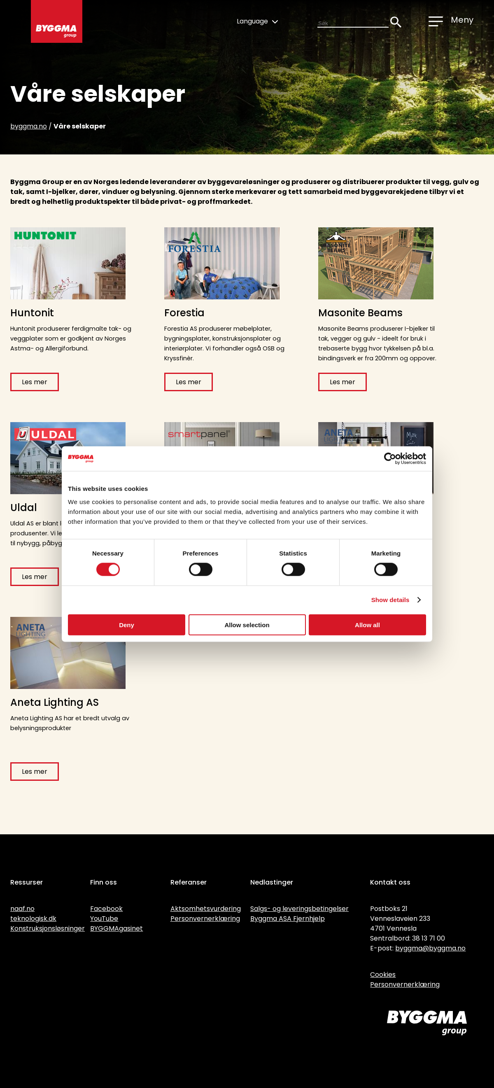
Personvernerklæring (205, 918)
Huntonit (32, 313)
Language (257, 21)
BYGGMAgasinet (116, 928)
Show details (390, 599)
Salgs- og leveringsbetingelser (299, 908)
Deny (126, 624)
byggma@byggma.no (430, 948)
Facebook (106, 908)
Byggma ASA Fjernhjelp (287, 918)
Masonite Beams (360, 313)
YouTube (104, 918)
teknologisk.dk (33, 918)
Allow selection (246, 624)
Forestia (184, 313)
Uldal (23, 507)
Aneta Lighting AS (54, 702)
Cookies (383, 974)
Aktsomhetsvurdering (205, 908)
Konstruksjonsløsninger (47, 928)
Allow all (367, 624)
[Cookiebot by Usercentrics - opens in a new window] (390, 459)
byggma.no (28, 126)
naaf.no (22, 908)
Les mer (34, 382)
